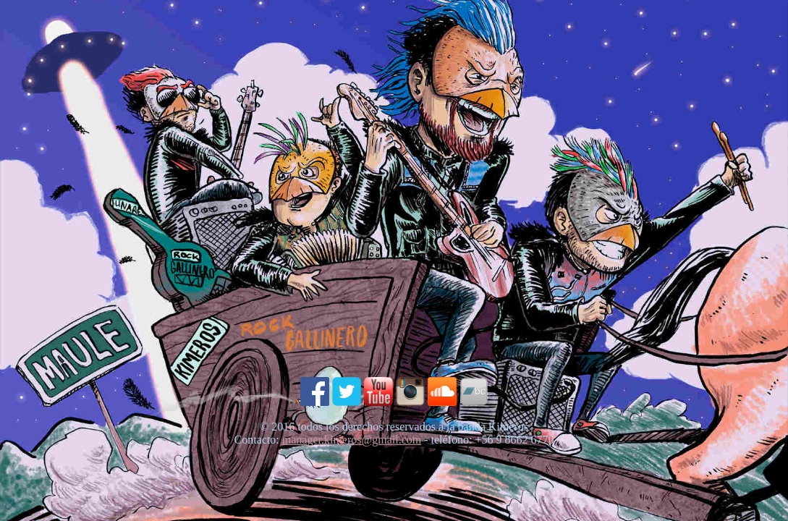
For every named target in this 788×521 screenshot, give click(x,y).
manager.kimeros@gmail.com (351, 439)
